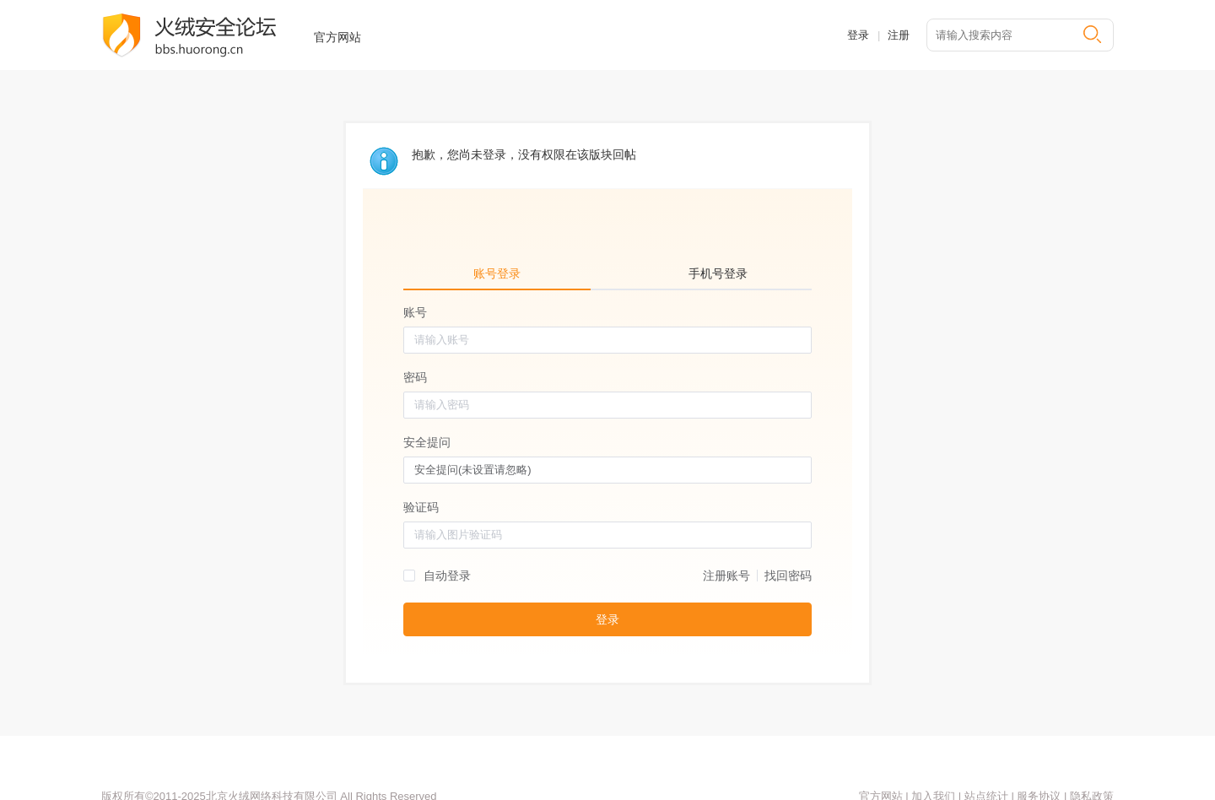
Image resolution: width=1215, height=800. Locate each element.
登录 (858, 35)
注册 (899, 35)
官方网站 (337, 37)
